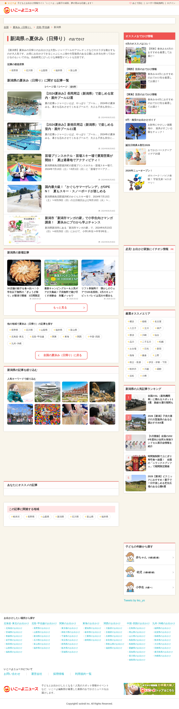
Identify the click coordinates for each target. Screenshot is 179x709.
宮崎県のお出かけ (162, 648)
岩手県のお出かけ (14, 640)
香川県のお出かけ (137, 656)
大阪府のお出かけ (114, 628)
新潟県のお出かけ (42, 636)
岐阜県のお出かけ (93, 632)
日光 (145, 348)
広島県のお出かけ (137, 628)
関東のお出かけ (67, 623)
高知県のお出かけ (137, 652)
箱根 (143, 321)
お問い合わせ (12, 673)
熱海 (130, 355)
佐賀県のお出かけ (162, 632)
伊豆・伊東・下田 (157, 362)
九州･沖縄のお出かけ (163, 623)
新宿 (158, 348)
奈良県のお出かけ (114, 640)
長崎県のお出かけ (162, 636)
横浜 (130, 321)
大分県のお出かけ (162, 644)
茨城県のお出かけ (69, 652)
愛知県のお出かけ (93, 628)
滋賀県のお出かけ (114, 648)
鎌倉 (143, 355)
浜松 (130, 376)
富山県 (89, 516)
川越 (145, 369)
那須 (130, 335)
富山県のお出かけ (42, 644)
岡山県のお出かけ (137, 632)
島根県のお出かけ (137, 644)
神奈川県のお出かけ (70, 632)
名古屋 (156, 321)
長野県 (30, 516)
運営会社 (36, 673)
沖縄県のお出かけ (162, 656)
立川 (145, 328)
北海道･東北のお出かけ (16, 623)
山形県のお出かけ (14, 648)
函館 (158, 369)
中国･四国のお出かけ (138, 623)
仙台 (155, 335)
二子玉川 (145, 341)
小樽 (143, 376)
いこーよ (12, 3)
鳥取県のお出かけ (137, 640)
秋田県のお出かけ (14, 644)
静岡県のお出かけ (93, 640)
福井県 (103, 516)
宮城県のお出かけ (14, 632)
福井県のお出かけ (42, 648)
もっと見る (60, 307)
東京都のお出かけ (69, 628)
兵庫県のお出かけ (114, 636)
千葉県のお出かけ (69, 636)
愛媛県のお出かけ (137, 648)
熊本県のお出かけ (162, 640)
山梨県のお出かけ (42, 632)
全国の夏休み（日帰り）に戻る (62, 355)
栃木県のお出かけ (69, 648)
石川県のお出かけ (42, 640)
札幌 (160, 341)
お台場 (131, 348)
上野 (155, 355)
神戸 (158, 328)
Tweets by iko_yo (134, 600)
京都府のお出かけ (114, 632)
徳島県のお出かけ (137, 660)
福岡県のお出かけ (162, 628)
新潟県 (59, 516)
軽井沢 (15, 516)
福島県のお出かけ (14, 652)
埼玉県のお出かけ (69, 640)
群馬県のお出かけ (69, 644)
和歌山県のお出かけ (115, 644)
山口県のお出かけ (137, 636)
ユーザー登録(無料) (155, 3)
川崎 (143, 335)
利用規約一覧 (83, 673)
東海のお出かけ (91, 623)
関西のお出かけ (112, 623)
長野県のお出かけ (42, 628)
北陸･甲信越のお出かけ (44, 623)
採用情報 (58, 673)
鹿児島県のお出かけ (163, 652)
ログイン (171, 3)
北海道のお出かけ (14, 628)
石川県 (74, 516)
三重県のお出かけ (93, 636)
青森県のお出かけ (14, 636)
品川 (130, 341)
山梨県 (44, 516)
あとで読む (137, 3)
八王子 (131, 328)
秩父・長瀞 (134, 362)
